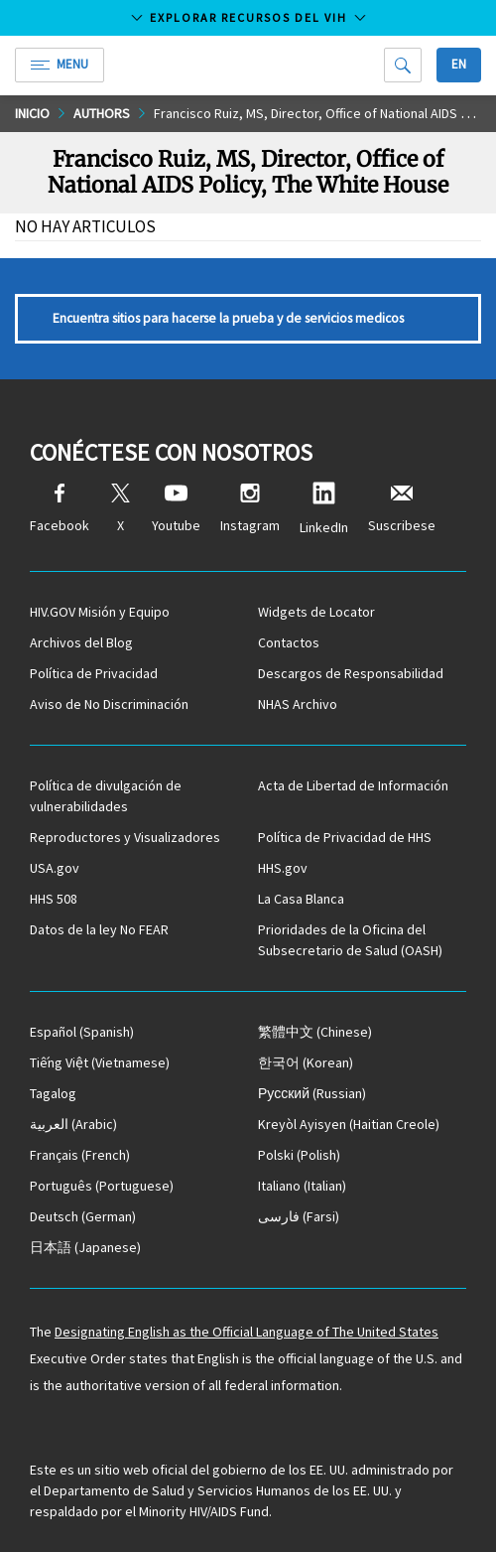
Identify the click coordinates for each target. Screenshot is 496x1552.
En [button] (458, 64)
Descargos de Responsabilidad (350, 673)
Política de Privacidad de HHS (345, 837)
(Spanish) (82, 1032)
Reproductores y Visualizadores (125, 837)
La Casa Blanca (301, 899)
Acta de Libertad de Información (353, 785)
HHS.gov (283, 868)
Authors (101, 113)
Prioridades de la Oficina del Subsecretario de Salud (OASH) (350, 939)
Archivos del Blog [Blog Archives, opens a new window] (81, 642)
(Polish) (299, 1155)
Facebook (59, 509)
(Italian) (302, 1186)
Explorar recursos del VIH (248, 17)
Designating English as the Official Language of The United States (246, 1331)
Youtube (176, 509)
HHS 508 (53, 899)
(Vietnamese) (100, 1062)
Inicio (32, 113)
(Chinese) (315, 1032)
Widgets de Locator (316, 612)
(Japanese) (85, 1247)
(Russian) (312, 1093)
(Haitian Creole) (348, 1124)
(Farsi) (298, 1216)
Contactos (288, 642)
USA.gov (54, 868)
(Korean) (305, 1062)
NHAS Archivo (297, 704)
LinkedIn (324, 509)
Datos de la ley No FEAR (99, 929)
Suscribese (401, 509)
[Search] (403, 65)
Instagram (250, 509)
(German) (83, 1216)
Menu (59, 64)
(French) (80, 1155)
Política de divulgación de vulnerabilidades (106, 795)
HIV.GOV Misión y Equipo (100, 612)
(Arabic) (73, 1124)
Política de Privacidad (94, 673)
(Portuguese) (102, 1186)
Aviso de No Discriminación (109, 704)
